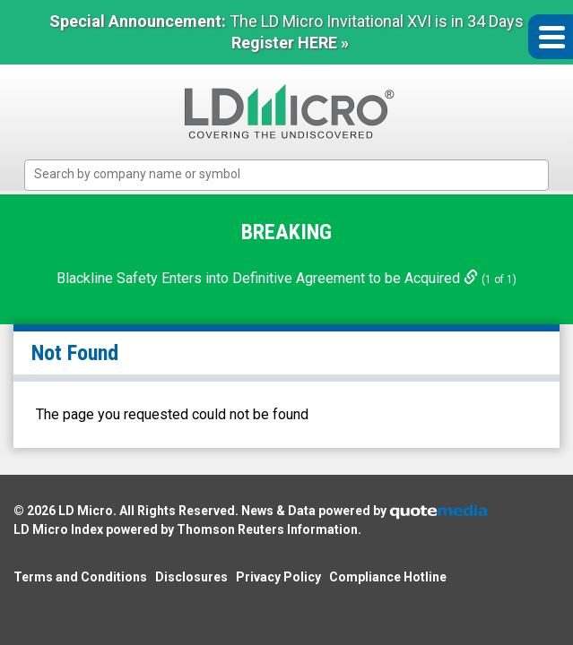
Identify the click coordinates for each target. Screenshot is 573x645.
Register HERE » (290, 42)
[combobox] (286, 175)
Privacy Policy (278, 577)
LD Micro (85, 510)
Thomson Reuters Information (267, 529)
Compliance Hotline (388, 577)
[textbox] (295, 174)
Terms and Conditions (80, 577)
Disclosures (191, 577)
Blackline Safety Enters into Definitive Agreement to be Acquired (269, 278)
